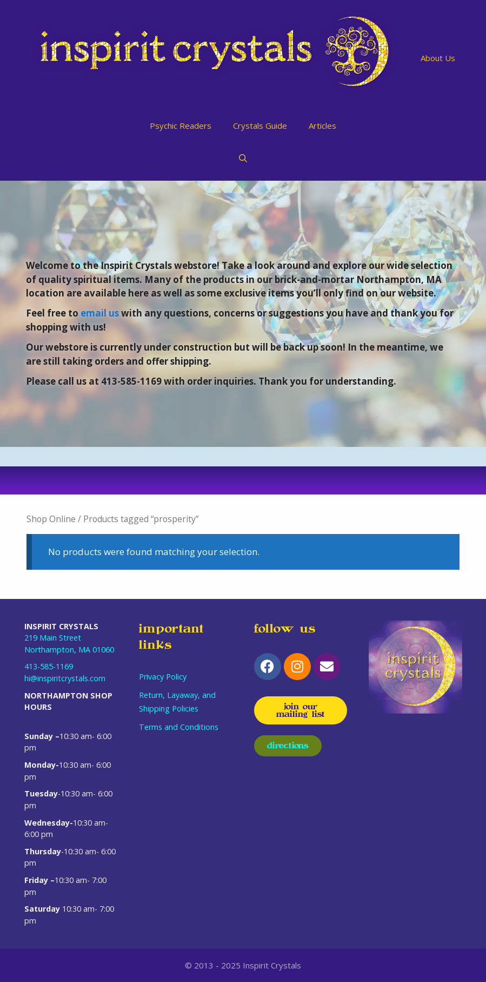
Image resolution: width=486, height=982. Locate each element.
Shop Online (51, 519)
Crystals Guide (260, 125)
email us (100, 313)
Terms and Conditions (178, 727)
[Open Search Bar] (243, 158)
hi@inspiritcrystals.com (64, 678)
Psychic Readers (180, 125)
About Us (438, 57)
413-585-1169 (48, 666)
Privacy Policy (163, 676)
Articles (322, 125)
